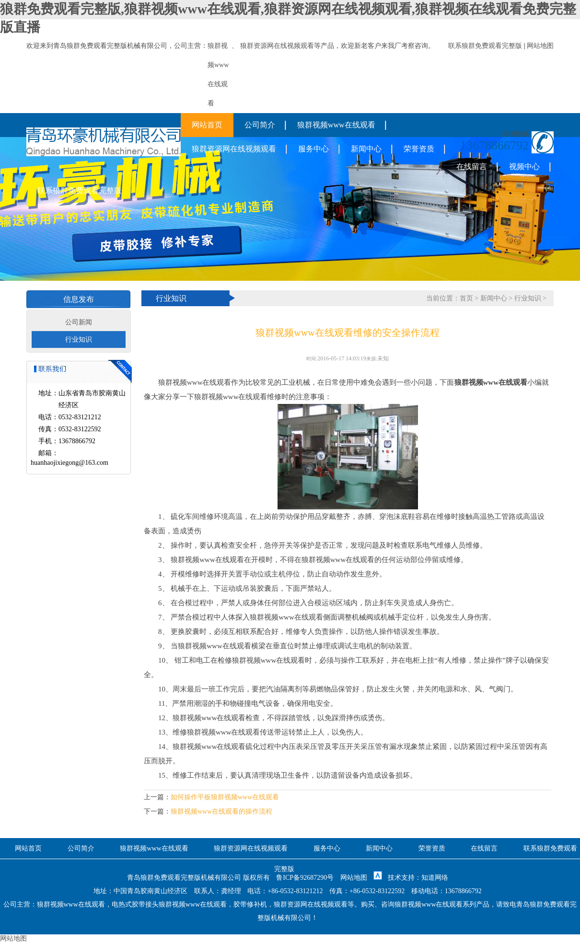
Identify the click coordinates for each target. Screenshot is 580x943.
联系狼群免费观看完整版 (485, 45)
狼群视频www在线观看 (336, 125)
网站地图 (540, 45)
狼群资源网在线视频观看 (277, 45)
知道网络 (434, 877)
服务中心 (313, 149)
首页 (466, 298)
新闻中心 (366, 149)
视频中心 (524, 166)
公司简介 (259, 125)
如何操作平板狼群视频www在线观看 (225, 797)
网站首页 (207, 125)
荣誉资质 (419, 149)
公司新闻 (78, 322)
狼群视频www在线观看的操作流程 (221, 811)
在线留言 (471, 166)
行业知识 (78, 339)
